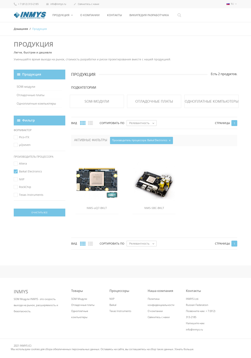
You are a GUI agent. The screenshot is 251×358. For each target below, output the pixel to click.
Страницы (222, 123)
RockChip (25, 187)
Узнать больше (184, 349)
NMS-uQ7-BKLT (97, 208)
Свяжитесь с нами (86, 4)
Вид (74, 123)
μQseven (25, 145)
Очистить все (39, 212)
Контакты (114, 15)
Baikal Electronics (30, 171)
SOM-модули (26, 86)
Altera (23, 163)
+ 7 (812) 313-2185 (26, 4)
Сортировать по (112, 123)
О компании (90, 15)
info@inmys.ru (56, 4)
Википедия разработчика (149, 15)
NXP (21, 179)
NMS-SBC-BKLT (154, 208)
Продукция (61, 15)
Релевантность (142, 123)
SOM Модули (79, 299)
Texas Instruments (31, 195)
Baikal (112, 305)
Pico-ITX (24, 137)
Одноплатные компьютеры (36, 103)
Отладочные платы (31, 95)
